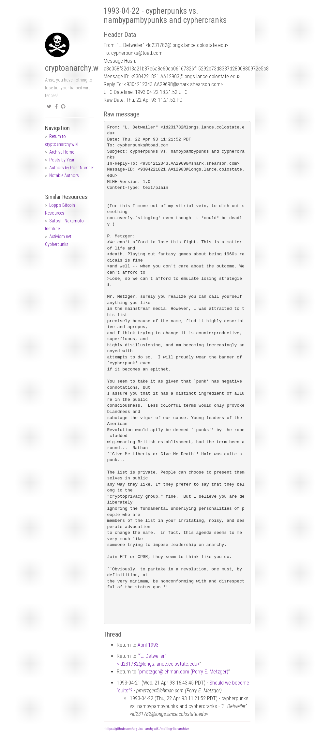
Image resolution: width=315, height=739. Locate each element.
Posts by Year (61, 159)
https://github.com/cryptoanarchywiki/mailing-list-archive (147, 729)
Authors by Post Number (71, 167)
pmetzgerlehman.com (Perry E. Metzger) (183, 672)
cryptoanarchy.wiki (75, 68)
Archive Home (61, 152)
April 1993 (148, 645)
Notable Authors (64, 175)
